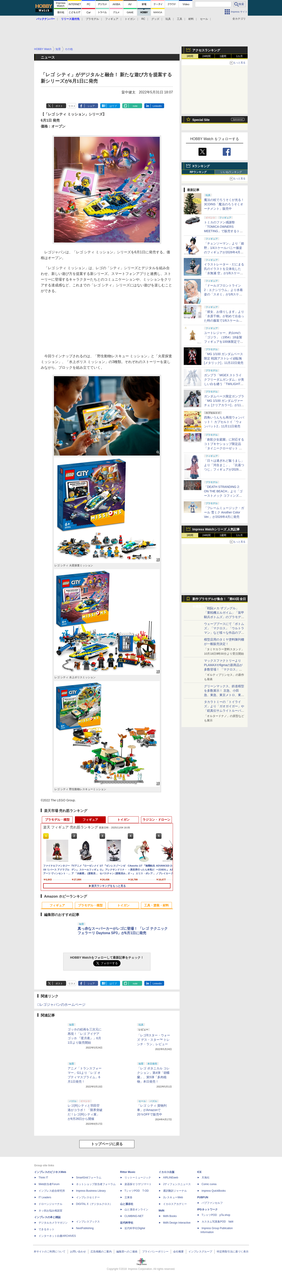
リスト (72, 106)
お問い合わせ (78, 1251)
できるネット (46, 1229)
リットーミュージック (137, 1177)
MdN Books (170, 1216)
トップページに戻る (107, 1144)
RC (143, 18)
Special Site (201, 120)
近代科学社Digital (134, 1228)
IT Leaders (45, 1197)
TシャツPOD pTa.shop (216, 1215)
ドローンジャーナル (50, 1204)
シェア (91, 106)
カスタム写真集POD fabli (217, 1221)
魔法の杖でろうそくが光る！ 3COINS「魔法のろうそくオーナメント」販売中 (224, 204)
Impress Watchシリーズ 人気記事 (216, 529)
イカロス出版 (166, 1172)
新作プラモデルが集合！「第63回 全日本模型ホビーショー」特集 (219, 600)
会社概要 (178, 1251)
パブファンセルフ (212, 1202)
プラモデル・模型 (57, 819)
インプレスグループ (200, 1251)
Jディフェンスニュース (177, 1184)
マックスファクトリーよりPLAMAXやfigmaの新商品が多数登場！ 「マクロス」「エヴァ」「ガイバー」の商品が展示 (224, 669)
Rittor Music (127, 1172)
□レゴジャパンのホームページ (61, 1004)
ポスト (59, 106)
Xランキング (201, 166)
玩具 (168, 18)
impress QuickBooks (214, 1190)
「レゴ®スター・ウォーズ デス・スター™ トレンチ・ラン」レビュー (153, 1040)
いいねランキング (231, 172)
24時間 (206, 56)
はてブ (113, 106)
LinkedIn (157, 106)
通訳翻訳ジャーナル (175, 1190)
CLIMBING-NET (133, 1216)
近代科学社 (126, 1222)
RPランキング (198, 172)
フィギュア (111, 18)
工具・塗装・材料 (156, 905)
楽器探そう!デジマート (138, 1184)
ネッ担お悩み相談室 (50, 1210)
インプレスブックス (88, 1221)
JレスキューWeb (173, 1197)
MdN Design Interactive (177, 1222)
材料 (191, 18)
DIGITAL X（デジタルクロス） (94, 1204)
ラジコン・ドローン (156, 819)
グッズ (155, 18)
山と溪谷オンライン (136, 1209)
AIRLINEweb (170, 1177)
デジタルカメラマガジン (53, 1222)
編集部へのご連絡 (126, 1251)
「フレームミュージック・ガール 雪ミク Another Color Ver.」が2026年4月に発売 (224, 512)
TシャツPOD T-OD (136, 1190)
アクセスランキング (206, 50)
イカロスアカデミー (175, 1204)
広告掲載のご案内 (101, 1251)
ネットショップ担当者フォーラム (96, 1184)
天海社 (206, 1177)
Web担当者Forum (49, 1184)
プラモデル (92, 18)
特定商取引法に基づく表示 (233, 1251)
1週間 (223, 56)
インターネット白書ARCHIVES (57, 1235)
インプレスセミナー (88, 1197)
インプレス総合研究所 (52, 1190)
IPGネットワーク (207, 1209)
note (135, 106)
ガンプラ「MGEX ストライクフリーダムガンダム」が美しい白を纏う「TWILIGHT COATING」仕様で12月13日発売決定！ (224, 384)
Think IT (43, 1177)
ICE (199, 1172)
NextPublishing (85, 1228)
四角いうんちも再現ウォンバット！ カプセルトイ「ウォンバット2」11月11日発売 (224, 422)
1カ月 (239, 56)
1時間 (190, 56)
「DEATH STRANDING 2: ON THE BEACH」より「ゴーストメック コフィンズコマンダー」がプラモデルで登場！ (224, 495)
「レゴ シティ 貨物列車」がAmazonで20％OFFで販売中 (152, 1110)
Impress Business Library (91, 1190)
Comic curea (209, 1184)
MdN (161, 1210)
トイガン (130, 18)
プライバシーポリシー (155, 1251)
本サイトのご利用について (49, 1251)
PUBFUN (202, 1197)
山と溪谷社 (126, 1204)
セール (204, 18)
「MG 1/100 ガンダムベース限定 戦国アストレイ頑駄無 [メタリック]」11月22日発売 (223, 358)
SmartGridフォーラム (88, 1177)
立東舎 (128, 1197)
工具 (179, 18)
